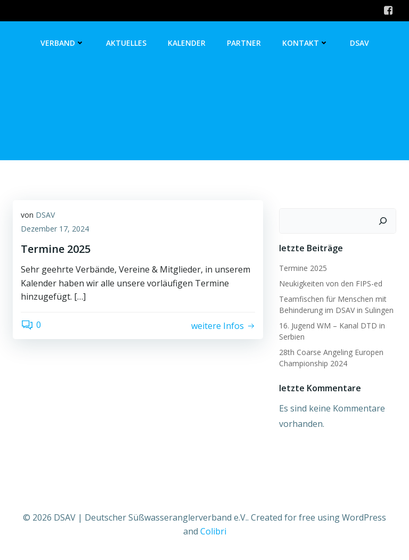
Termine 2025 (303, 268)
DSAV (359, 43)
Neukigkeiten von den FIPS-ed (330, 283)
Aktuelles (126, 43)
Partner (244, 43)
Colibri (213, 531)
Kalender (187, 43)
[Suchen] (383, 221)
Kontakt (305, 43)
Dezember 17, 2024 (55, 229)
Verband (62, 43)
